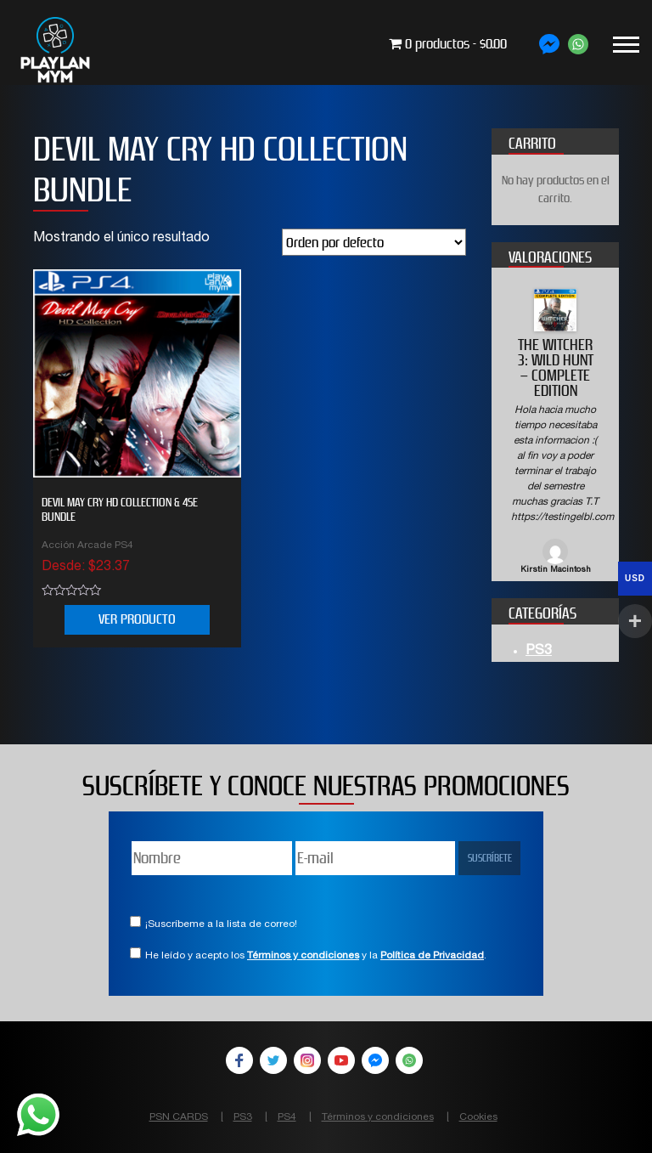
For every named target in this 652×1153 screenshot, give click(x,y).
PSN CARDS (178, 1117)
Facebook (239, 1060)
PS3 (539, 651)
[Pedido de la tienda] (374, 242)
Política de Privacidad (432, 956)
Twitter (273, 1060)
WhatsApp (409, 1060)
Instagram (307, 1060)
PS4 (287, 1117)
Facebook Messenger (375, 1060)
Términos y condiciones (303, 956)
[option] (555, 433)
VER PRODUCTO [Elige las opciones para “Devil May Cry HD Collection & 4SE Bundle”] (137, 619)
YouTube (341, 1060)
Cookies (478, 1117)
